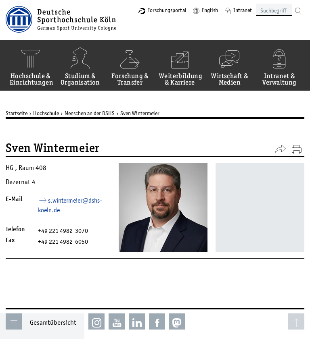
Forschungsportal (166, 10)
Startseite (16, 113)
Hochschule (46, 113)
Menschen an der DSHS (90, 113)
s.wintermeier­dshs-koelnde (70, 205)
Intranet (242, 10)
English (210, 10)
